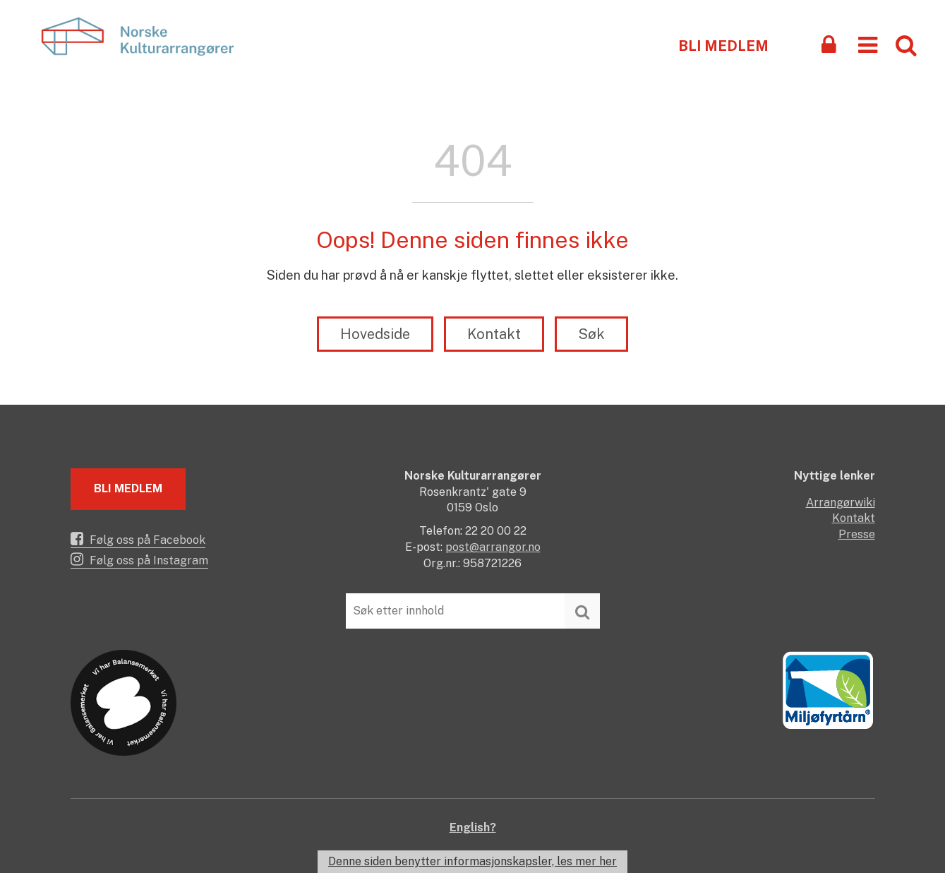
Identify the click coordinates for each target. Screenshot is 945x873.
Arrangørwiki (840, 502)
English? (473, 827)
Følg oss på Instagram (139, 559)
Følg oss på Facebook (138, 539)
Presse (856, 534)
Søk (591, 334)
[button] (868, 44)
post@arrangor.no (493, 547)
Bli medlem (723, 45)
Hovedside (375, 334)
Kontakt (494, 334)
